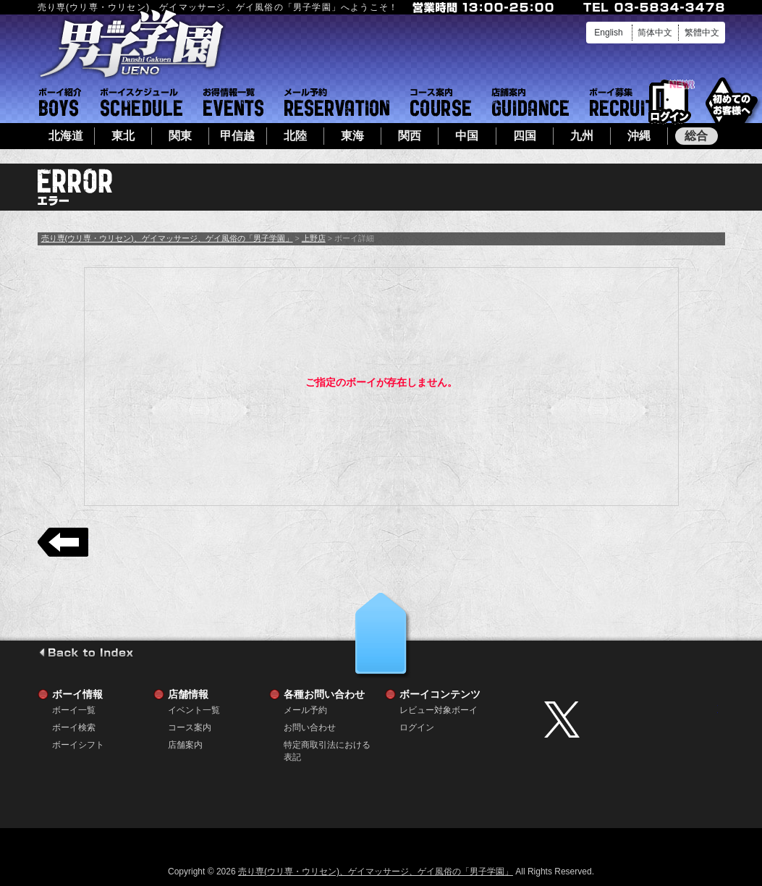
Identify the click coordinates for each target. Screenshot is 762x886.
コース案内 (441, 102)
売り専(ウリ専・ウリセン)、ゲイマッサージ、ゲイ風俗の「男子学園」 (167, 238)
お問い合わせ (310, 727)
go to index (86, 652)
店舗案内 (530, 102)
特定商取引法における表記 (327, 745)
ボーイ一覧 (74, 710)
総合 (696, 136)
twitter (631, 719)
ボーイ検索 (74, 727)
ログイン (670, 102)
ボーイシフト (141, 102)
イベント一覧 (233, 102)
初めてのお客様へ (731, 101)
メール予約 (337, 102)
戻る (63, 542)
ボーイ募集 (622, 102)
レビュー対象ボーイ (438, 710)
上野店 (314, 238)
